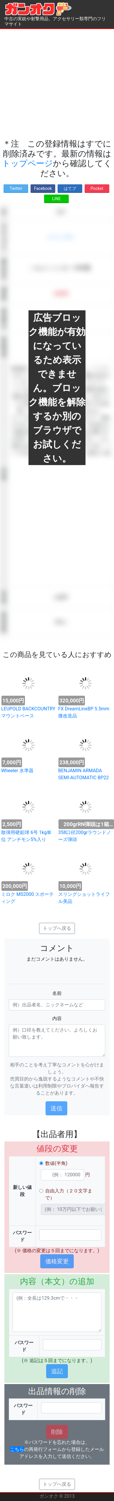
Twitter (16, 188)
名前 (57, 993)
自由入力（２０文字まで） (68, 1194)
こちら (17, 1449)
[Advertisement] (55, 84)
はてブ (70, 188)
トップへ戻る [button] (57, 928)
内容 (57, 1018)
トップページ (27, 163)
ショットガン (61, 237)
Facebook (43, 188)
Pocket (96, 188)
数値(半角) (56, 1163)
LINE (56, 198)
